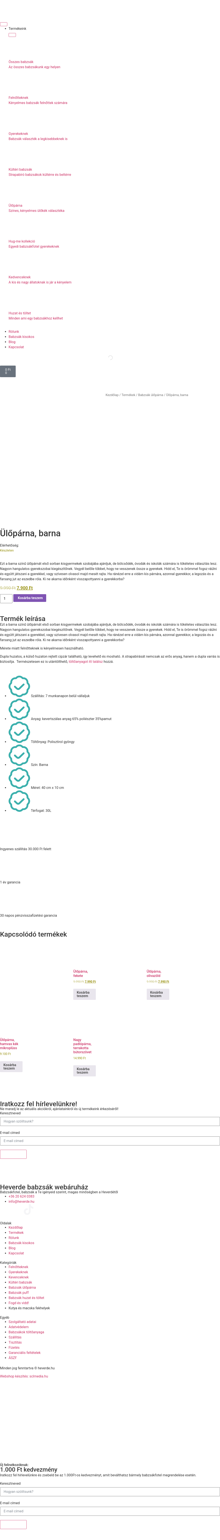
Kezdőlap (112, 395)
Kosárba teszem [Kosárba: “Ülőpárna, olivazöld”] (156, 994)
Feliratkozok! (13, 1154)
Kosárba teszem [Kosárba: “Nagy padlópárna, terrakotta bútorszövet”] (83, 1070)
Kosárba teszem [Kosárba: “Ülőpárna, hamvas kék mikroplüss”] (9, 1066)
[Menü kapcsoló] (3, 24)
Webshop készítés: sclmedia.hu (24, 1376)
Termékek (128, 395)
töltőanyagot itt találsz (86, 662)
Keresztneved (10, 1113)
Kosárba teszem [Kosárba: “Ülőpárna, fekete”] (83, 994)
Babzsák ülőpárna (150, 395)
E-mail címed (10, 1133)
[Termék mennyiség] (6, 598)
